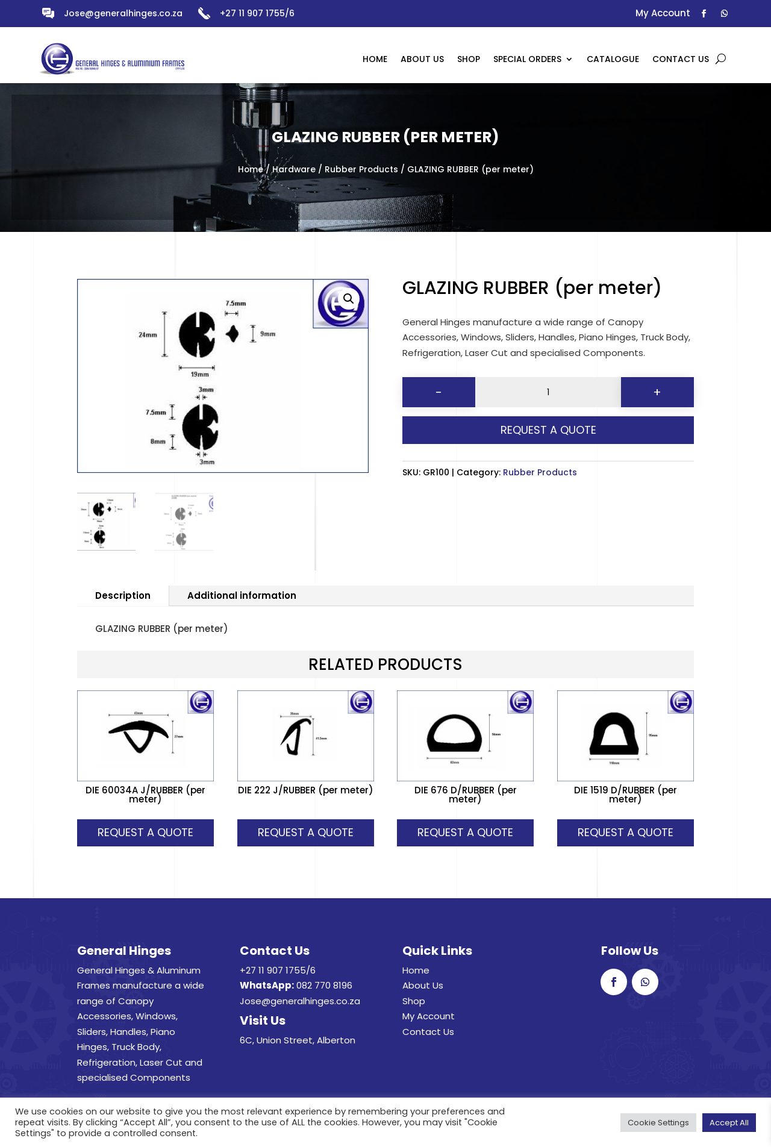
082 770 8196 (324, 985)
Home (250, 169)
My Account (428, 1016)
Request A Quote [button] (145, 832)
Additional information (241, 595)
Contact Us (428, 1031)
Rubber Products (361, 169)
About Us (422, 985)
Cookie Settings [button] (658, 1122)
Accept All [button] (729, 1122)
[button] (349, 299)
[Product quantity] (548, 392)
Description (123, 595)
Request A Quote (548, 429)
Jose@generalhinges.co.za (123, 13)
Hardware (294, 169)
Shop (413, 1001)
